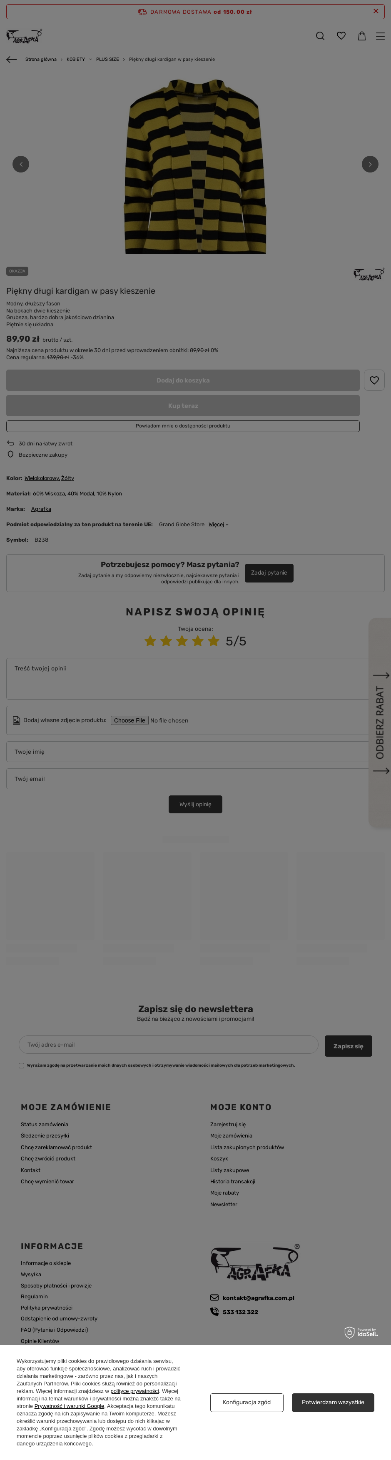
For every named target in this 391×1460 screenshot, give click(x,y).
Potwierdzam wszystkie (333, 1402)
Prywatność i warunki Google (70, 1406)
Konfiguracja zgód (247, 1402)
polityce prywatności (134, 1391)
